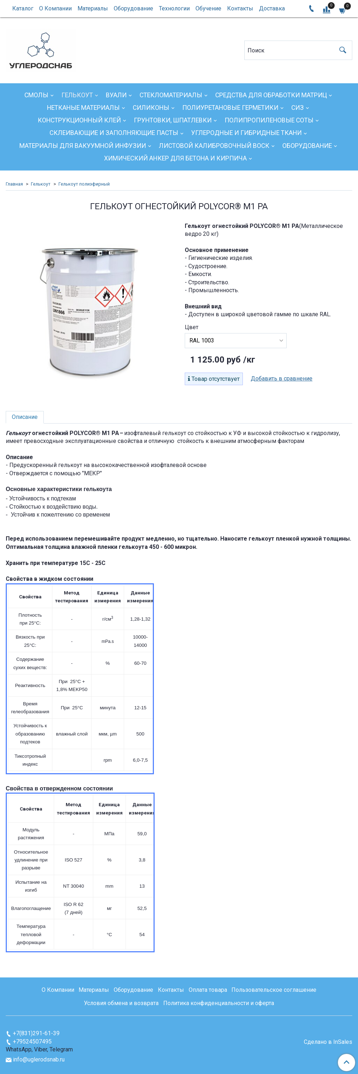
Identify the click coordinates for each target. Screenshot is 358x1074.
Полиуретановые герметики (230, 107)
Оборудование (133, 8)
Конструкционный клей (79, 120)
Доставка (272, 8)
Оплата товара (208, 989)
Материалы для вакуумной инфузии (82, 145)
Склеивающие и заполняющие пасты (114, 132)
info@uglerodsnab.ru (39, 1059)
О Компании (55, 8)
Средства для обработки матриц (271, 95)
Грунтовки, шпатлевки (173, 120)
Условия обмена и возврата (121, 1003)
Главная (14, 184)
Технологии (174, 8)
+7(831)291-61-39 (36, 1033)
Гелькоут (77, 95)
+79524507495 (32, 1041)
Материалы (92, 8)
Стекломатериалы (171, 95)
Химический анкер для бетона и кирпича (175, 158)
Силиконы (151, 107)
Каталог (22, 8)
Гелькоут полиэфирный (84, 184)
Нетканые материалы (83, 107)
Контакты (240, 8)
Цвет (191, 327)
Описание (25, 417)
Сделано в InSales (328, 1042)
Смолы (36, 95)
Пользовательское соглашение (273, 989)
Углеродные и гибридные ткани (246, 132)
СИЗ (297, 107)
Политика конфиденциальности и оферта (218, 1003)
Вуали (116, 95)
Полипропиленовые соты (269, 120)
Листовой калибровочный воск (214, 145)
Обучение (208, 8)
